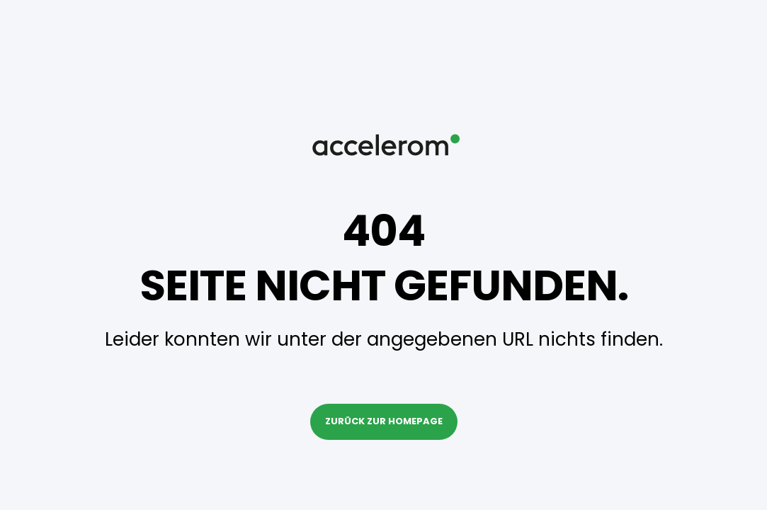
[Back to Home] (384, 191)
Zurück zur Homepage (384, 421)
